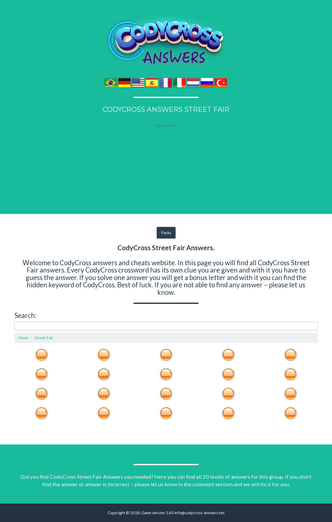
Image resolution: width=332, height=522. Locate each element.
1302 (103, 354)
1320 (290, 413)
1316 (41, 413)
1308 (166, 374)
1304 (228, 354)
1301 (41, 354)
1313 (166, 393)
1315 (290, 393)
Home (23, 337)
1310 (290, 374)
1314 (228, 393)
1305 (290, 354)
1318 (166, 413)
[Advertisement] (166, 160)
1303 (166, 354)
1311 (41, 393)
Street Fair (43, 337)
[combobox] (166, 326)
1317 (103, 413)
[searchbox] (17, 326)
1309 (228, 374)
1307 (103, 374)
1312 (103, 393)
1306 (41, 374)
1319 (228, 413)
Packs (166, 232)
